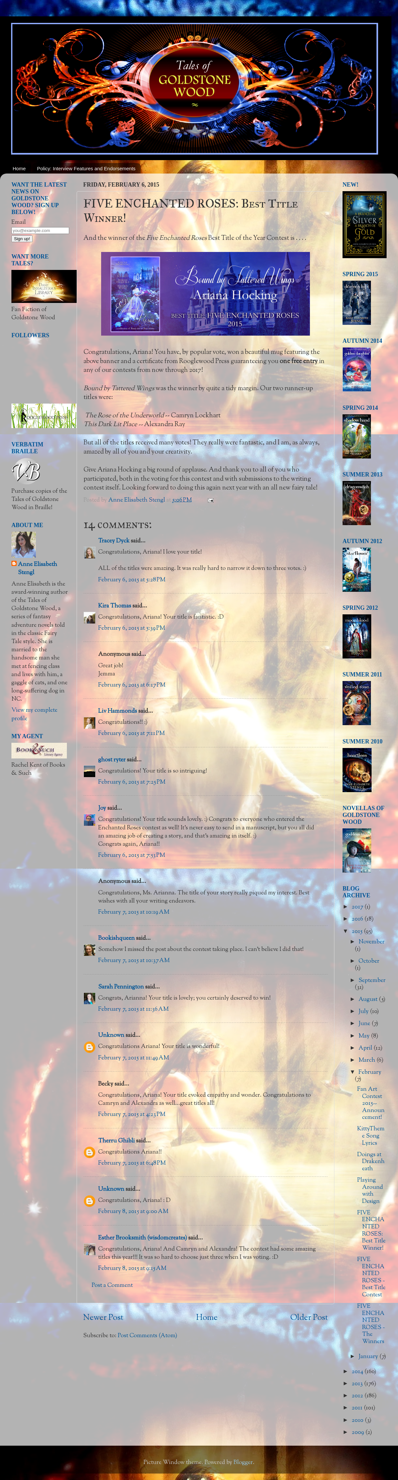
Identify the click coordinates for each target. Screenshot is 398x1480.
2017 (358, 907)
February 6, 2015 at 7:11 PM (131, 733)
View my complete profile (34, 714)
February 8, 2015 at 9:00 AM (133, 1211)
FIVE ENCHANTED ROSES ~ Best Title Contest (371, 1277)
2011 (358, 1408)
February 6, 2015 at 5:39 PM (131, 628)
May (365, 1036)
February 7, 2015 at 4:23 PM (131, 1114)
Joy (102, 808)
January (369, 1357)
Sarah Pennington (121, 987)
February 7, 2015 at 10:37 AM (134, 960)
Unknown (111, 1035)
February (370, 1072)
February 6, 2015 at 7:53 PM (131, 855)
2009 (358, 1432)
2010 (358, 1420)
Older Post (309, 1318)
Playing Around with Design (370, 1191)
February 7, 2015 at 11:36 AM (133, 1009)
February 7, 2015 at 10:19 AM (133, 912)
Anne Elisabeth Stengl (37, 569)
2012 (358, 1396)
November (372, 942)
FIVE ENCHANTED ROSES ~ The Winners (371, 1324)
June (365, 1024)
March (367, 1060)
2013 (358, 1384)
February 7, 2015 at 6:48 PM (132, 1163)
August (369, 999)
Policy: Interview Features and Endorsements (86, 168)
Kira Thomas (114, 606)
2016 (358, 919)
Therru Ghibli (116, 1141)
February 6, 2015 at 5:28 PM (131, 580)
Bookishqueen (116, 938)
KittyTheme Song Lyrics (371, 1136)
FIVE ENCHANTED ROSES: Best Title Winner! (371, 1231)
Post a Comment (112, 1285)
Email (18, 222)
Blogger (243, 1462)
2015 (358, 931)
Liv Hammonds (117, 711)
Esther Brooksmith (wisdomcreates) (142, 1238)
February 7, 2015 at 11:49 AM (133, 1058)
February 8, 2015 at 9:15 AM (132, 1268)
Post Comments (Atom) (147, 1336)
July (364, 1011)
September (372, 980)
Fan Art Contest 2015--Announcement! (371, 1103)
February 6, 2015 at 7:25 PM (131, 782)
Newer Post (103, 1318)
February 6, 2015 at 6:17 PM (131, 685)
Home (19, 168)
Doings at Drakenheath (371, 1162)
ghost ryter (112, 760)
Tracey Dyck (114, 541)
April (366, 1048)
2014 (358, 1372)
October (369, 961)
